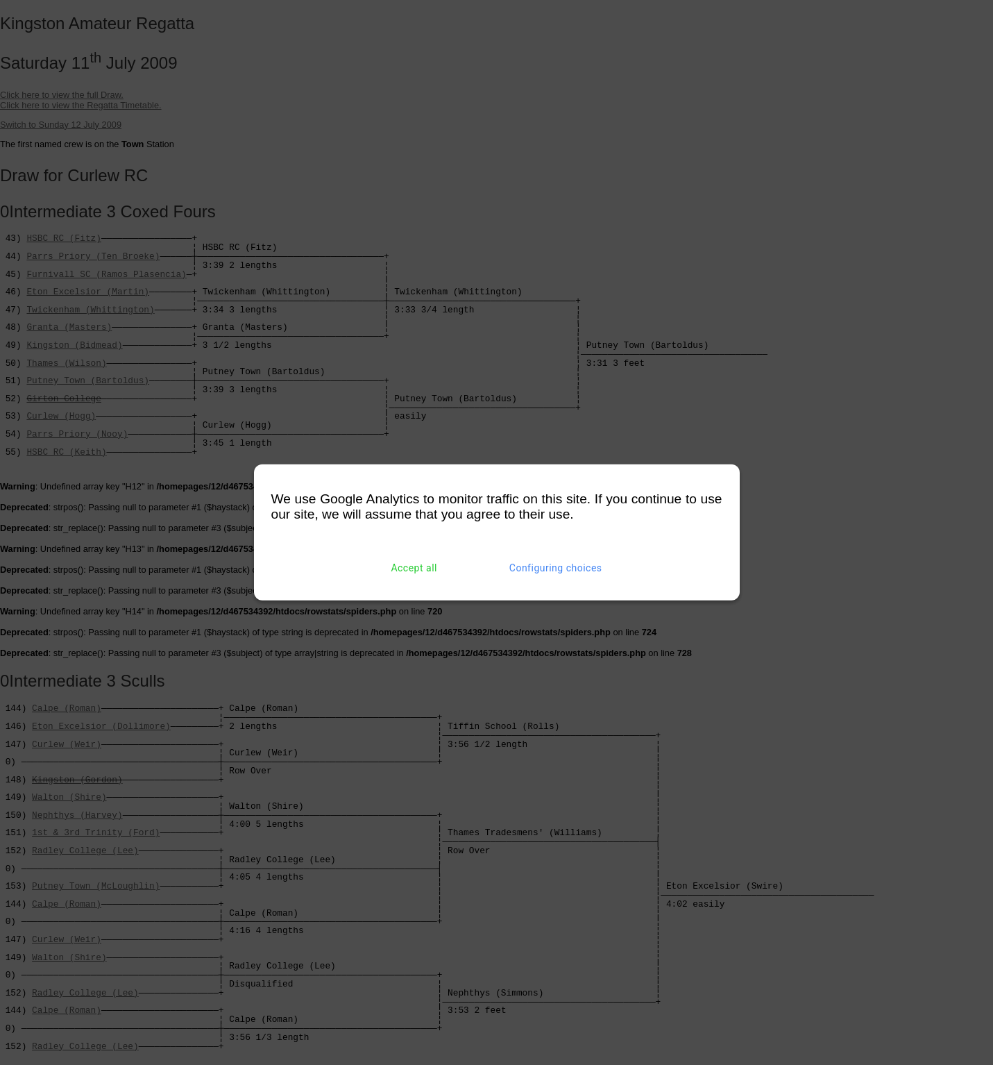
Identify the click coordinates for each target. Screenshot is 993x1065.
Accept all (414, 568)
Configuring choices (556, 568)
